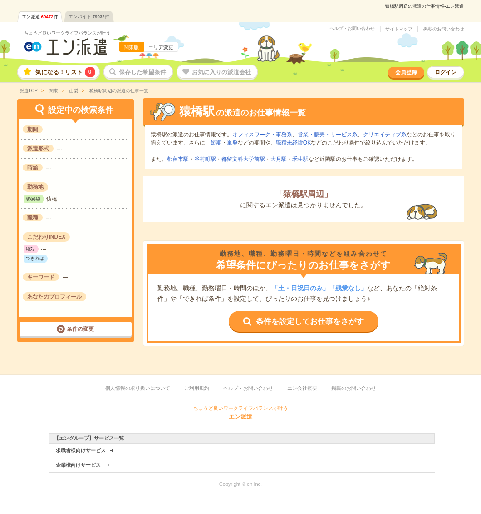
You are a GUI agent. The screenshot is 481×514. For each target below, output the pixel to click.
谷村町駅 (205, 159)
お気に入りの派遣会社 (221, 72)
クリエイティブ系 (385, 134)
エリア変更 (160, 47)
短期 (216, 143)
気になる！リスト (65, 72)
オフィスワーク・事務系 (262, 134)
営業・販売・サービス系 (328, 134)
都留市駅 (178, 159)
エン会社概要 (302, 388)
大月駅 (278, 159)
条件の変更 (80, 329)
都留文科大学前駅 (243, 159)
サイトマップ (398, 29)
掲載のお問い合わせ (443, 29)
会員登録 (406, 72)
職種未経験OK (293, 143)
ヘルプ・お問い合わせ (352, 28)
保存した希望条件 (142, 72)
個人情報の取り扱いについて (137, 388)
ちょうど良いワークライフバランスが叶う (67, 32)
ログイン (445, 72)
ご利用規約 (196, 388)
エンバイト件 (89, 16)
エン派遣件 (40, 16)
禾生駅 (300, 159)
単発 (232, 143)
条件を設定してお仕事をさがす (310, 321)
